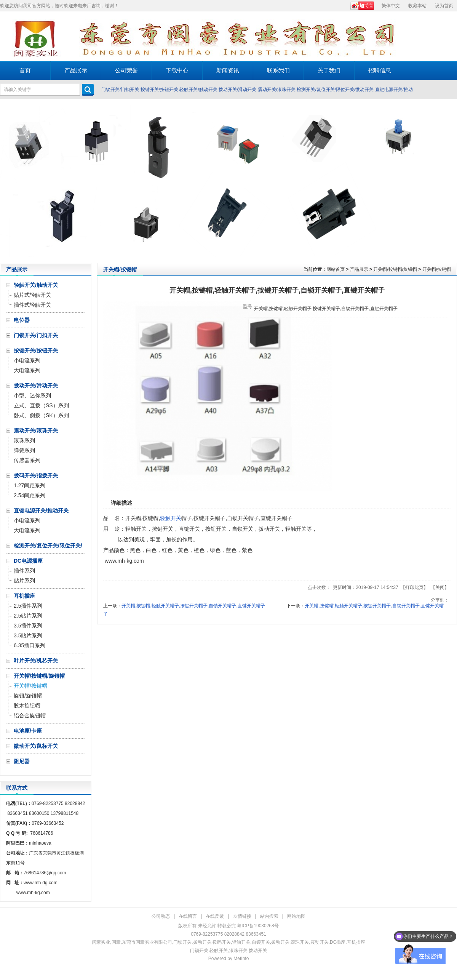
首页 (25, 70)
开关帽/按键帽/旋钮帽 (395, 269)
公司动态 (161, 916)
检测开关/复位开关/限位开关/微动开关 (335, 89)
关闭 (439, 587)
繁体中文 (391, 5)
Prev (8, 181)
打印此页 (414, 587)
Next (449, 181)
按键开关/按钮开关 (159, 89)
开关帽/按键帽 (436, 269)
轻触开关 (170, 518)
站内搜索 (269, 916)
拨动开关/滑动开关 (237, 89)
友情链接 (242, 916)
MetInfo (241, 958)
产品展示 (359, 269)
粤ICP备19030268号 (257, 925)
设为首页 (444, 5)
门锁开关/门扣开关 (120, 89)
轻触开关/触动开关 (198, 89)
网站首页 (335, 269)
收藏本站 (417, 5)
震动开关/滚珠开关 (277, 89)
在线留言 (188, 916)
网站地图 (296, 916)
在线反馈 (215, 916)
